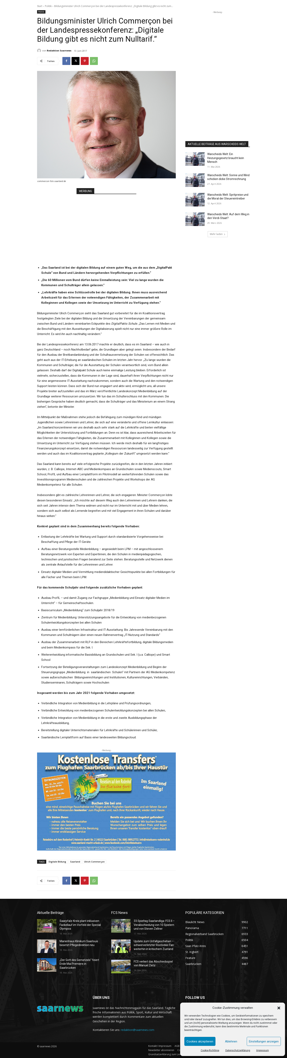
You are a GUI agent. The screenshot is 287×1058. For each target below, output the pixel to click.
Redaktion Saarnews (59, 50)
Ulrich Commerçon (94, 861)
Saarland (75, 861)
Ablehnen (231, 1041)
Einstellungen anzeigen (264, 1041)
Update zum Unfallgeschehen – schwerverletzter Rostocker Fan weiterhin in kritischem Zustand (154, 945)
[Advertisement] (106, 224)
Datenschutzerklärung (237, 1050)
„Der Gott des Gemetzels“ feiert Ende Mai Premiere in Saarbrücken (79, 963)
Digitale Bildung (57, 861)
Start (39, 6)
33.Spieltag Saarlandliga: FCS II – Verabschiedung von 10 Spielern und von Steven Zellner (154, 924)
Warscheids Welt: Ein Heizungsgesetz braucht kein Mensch (225, 157)
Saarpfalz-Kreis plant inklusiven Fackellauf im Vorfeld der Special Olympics (80, 924)
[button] (279, 1008)
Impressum (262, 1050)
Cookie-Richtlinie (210, 1050)
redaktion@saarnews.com (137, 1030)
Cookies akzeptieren (200, 1041)
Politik (48, 6)
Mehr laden (217, 234)
